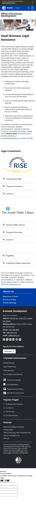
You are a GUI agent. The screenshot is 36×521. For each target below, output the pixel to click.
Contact (9, 194)
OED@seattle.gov (15, 284)
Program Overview (14, 186)
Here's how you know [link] (9, 3)
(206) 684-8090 (13, 330)
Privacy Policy (8, 430)
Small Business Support (14, 404)
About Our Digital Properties (13, 427)
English (17, 8)
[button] (33, 2)
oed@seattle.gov (14, 335)
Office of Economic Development (11, 15)
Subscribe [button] (9, 351)
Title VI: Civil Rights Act (11, 435)
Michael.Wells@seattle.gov (10, 138)
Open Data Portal (9, 367)
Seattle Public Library (15, 225)
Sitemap (6, 438)
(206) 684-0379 (11, 333)
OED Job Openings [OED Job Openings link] (9, 303)
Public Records (8, 370)
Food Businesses (12, 415)
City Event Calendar (14, 380)
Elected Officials (8, 363)
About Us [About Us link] (8, 291)
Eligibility (10, 256)
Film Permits (10, 412)
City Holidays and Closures (12, 374)
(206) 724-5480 (27, 138)
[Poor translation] (7, 481)
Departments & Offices (15, 389)
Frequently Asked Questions (18, 263)
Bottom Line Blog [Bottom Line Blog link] (9, 300)
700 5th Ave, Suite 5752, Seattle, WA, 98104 (18, 319)
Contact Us (9, 408)
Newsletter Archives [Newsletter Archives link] (10, 296)
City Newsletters (12, 385)
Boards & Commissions (15, 393)
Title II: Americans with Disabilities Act (16, 433)
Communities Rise (14, 179)
